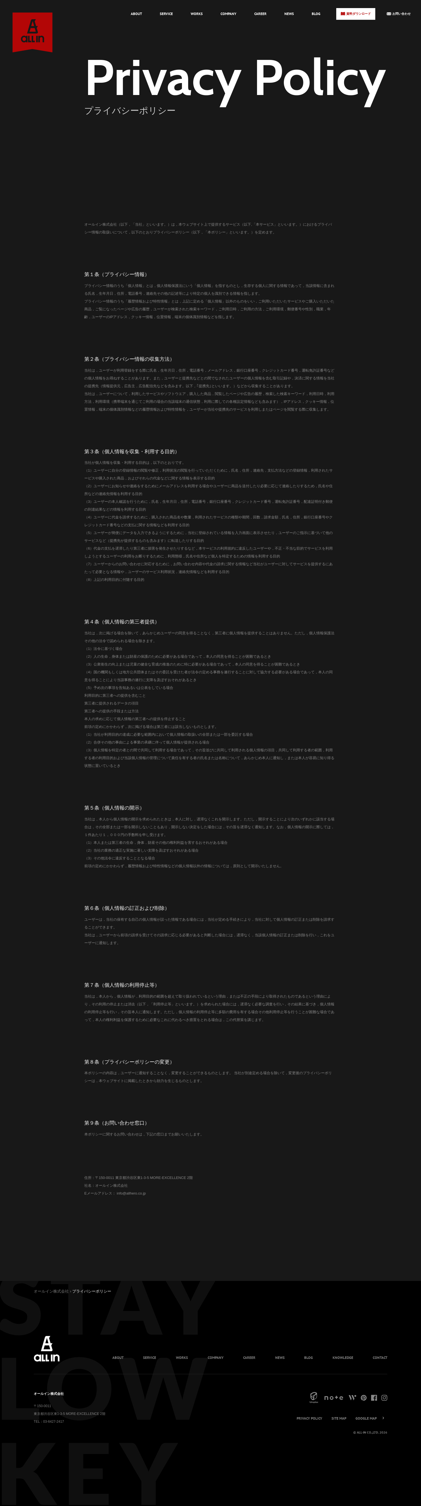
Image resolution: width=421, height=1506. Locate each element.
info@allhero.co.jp (112, 1193)
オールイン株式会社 (51, 1291)
